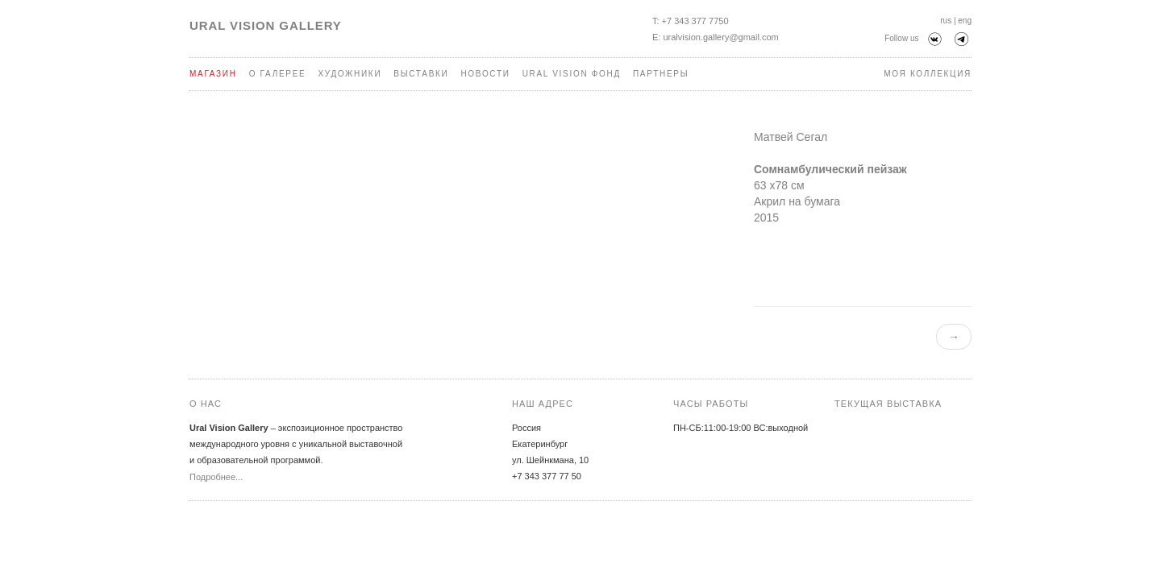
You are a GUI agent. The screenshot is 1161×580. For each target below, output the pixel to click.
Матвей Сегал (790, 136)
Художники (349, 73)
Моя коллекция (928, 73)
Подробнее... (216, 477)
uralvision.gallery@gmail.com (720, 37)
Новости (485, 73)
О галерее (277, 73)
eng (965, 20)
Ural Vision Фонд (571, 73)
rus (945, 20)
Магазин (213, 73)
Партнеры (661, 73)
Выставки (420, 73)
